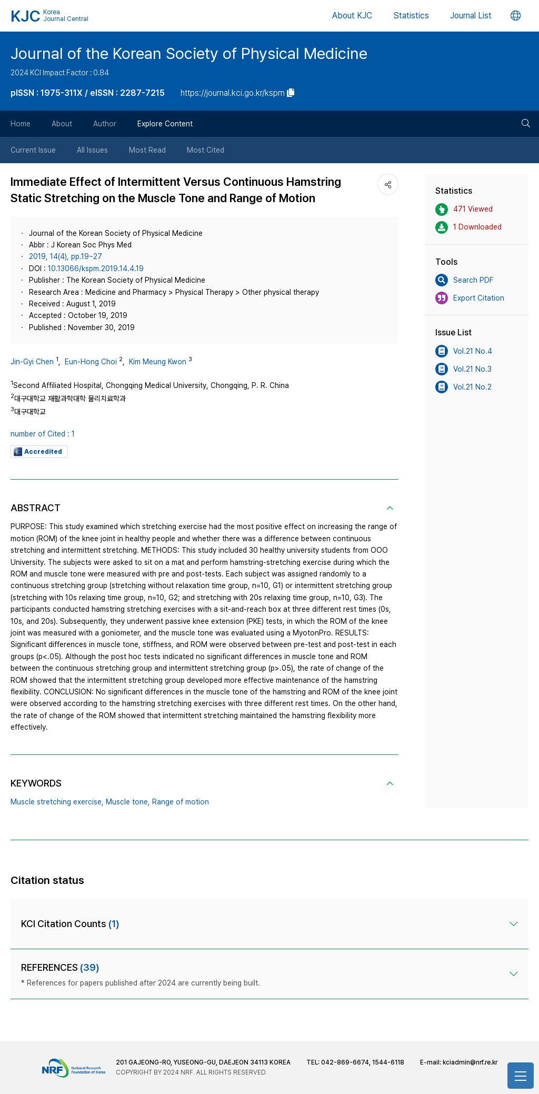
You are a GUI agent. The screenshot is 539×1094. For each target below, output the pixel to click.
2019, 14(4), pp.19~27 (65, 256)
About (62, 124)
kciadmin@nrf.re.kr (470, 1062)
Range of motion (180, 802)
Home (21, 124)
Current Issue (33, 150)
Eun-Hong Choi (91, 361)
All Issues (92, 150)
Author (104, 124)
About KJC (352, 16)
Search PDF (464, 280)
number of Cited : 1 (43, 434)
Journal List (471, 16)
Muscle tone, (128, 802)
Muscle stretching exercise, (57, 802)
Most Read (147, 150)
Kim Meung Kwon (157, 361)
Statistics (411, 16)
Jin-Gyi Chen (32, 361)
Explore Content (165, 124)
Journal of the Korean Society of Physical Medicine (189, 53)
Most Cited (205, 150)
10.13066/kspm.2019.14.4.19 (96, 268)
